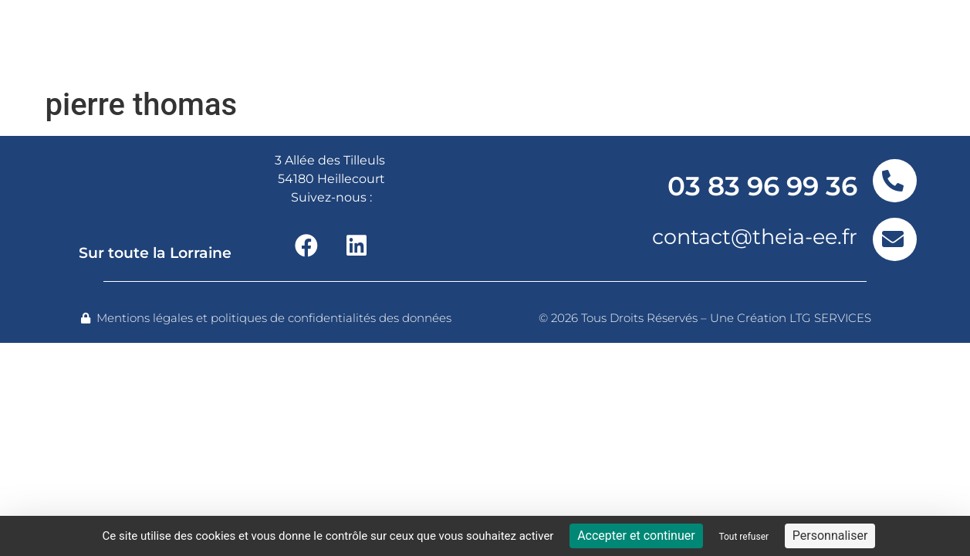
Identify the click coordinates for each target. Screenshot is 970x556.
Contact (838, 39)
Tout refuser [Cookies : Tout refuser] (743, 536)
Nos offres (292, 39)
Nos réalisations (589, 39)
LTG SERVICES (830, 317)
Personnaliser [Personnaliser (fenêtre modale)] (830, 535)
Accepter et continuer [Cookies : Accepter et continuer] (636, 535)
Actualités (730, 39)
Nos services (429, 40)
